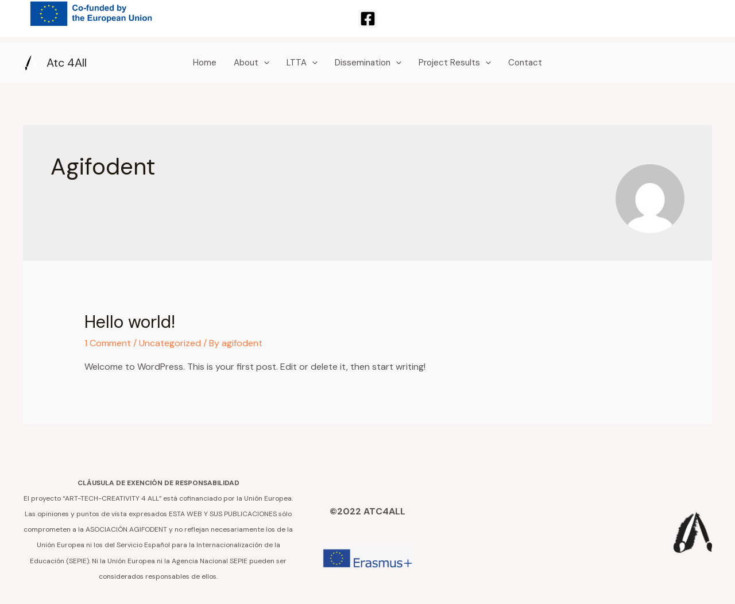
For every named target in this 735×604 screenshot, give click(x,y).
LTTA (302, 62)
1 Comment (107, 343)
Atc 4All (67, 62)
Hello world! (129, 322)
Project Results (455, 62)
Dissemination (368, 62)
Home (204, 62)
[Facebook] (367, 18)
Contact (525, 62)
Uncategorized (170, 343)
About (251, 62)
